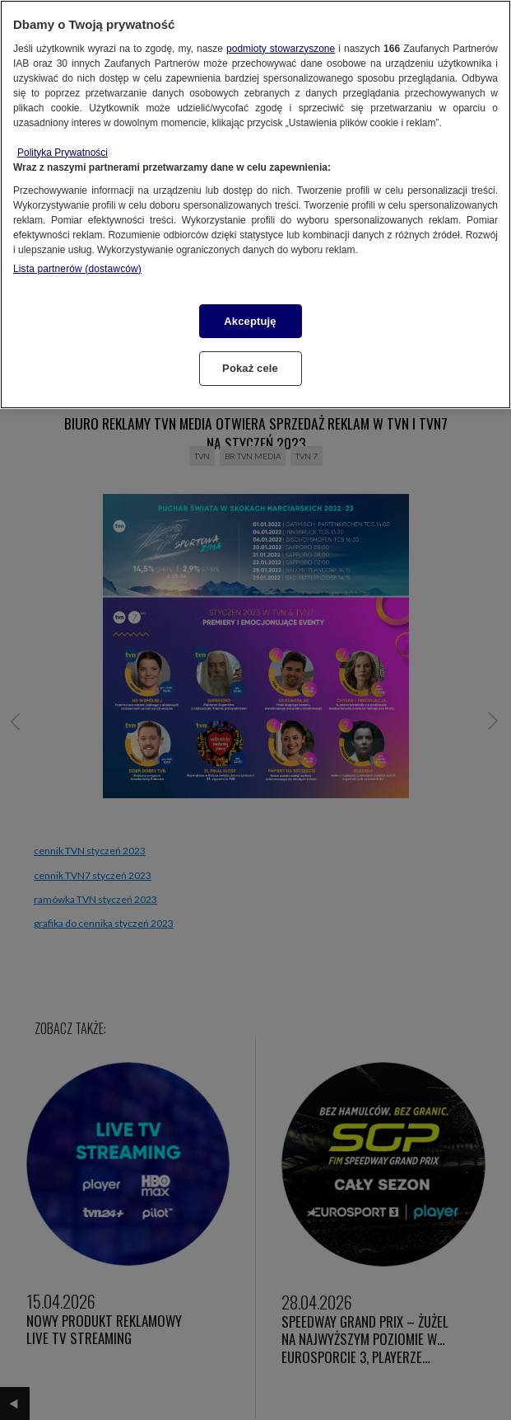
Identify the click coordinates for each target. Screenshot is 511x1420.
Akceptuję (250, 321)
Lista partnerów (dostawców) (77, 269)
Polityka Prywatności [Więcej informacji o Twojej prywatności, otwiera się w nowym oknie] (62, 152)
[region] (255, 204)
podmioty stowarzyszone (280, 48)
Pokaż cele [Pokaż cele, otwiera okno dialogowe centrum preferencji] (250, 368)
